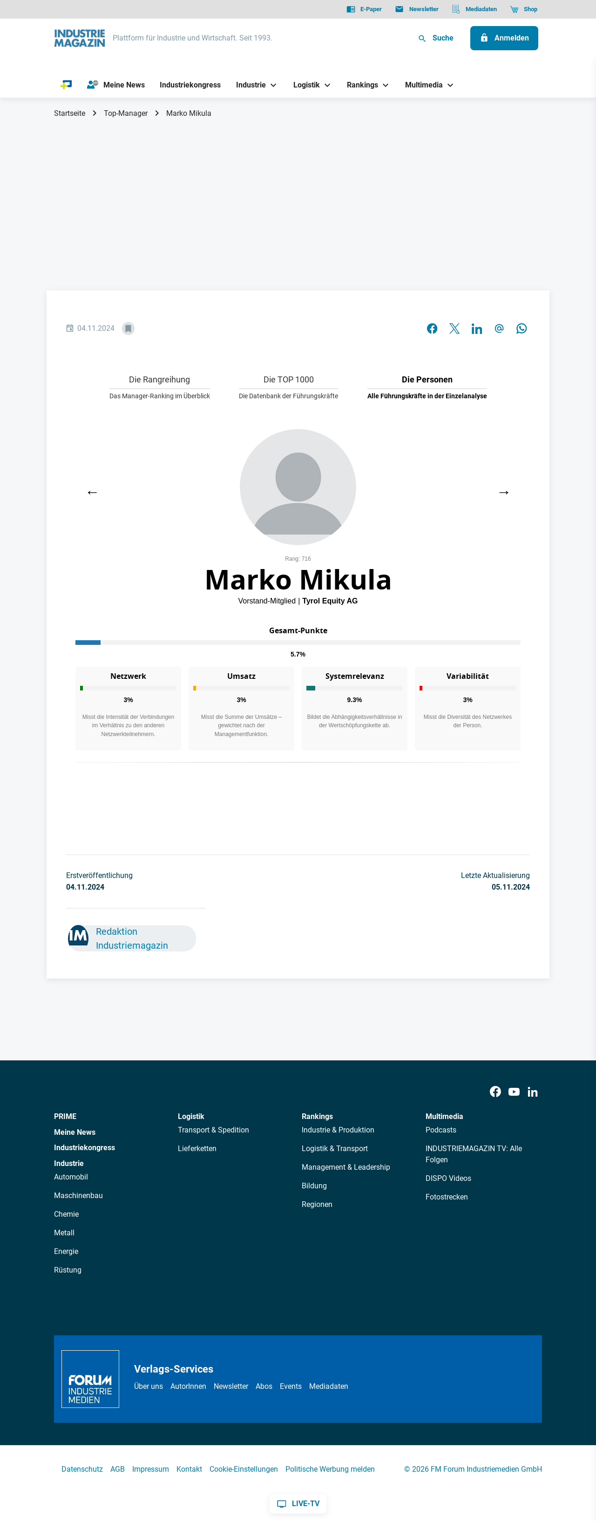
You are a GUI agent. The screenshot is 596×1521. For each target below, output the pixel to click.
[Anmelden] (504, 38)
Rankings (317, 1116)
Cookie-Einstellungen (244, 1469)
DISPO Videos (448, 1178)
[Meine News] (116, 85)
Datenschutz (82, 1469)
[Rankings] (359, 85)
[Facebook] (495, 1092)
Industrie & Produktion (338, 1130)
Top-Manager (126, 113)
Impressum (150, 1469)
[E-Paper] (364, 9)
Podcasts (441, 1130)
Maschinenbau (78, 1195)
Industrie (69, 1163)
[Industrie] (248, 85)
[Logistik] (302, 85)
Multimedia (444, 1116)
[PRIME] (66, 85)
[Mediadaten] (474, 9)
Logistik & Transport (335, 1148)
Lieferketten (197, 1148)
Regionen (317, 1204)
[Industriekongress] (190, 85)
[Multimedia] (421, 85)
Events (291, 1386)
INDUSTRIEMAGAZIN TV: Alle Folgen (474, 1154)
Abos (264, 1386)
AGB (117, 1469)
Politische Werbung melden (330, 1469)
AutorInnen (188, 1386)
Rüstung (67, 1270)
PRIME (65, 1116)
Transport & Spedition (213, 1130)
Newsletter (231, 1386)
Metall (64, 1232)
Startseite (69, 113)
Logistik (191, 1116)
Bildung (314, 1185)
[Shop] (523, 9)
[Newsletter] (416, 9)
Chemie (66, 1214)
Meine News (74, 1132)
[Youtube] (514, 1092)
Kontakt (189, 1469)
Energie (66, 1251)
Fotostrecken (447, 1197)
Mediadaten (328, 1386)
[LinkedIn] (532, 1092)
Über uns (148, 1386)
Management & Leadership (346, 1167)
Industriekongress (84, 1147)
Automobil (71, 1177)
